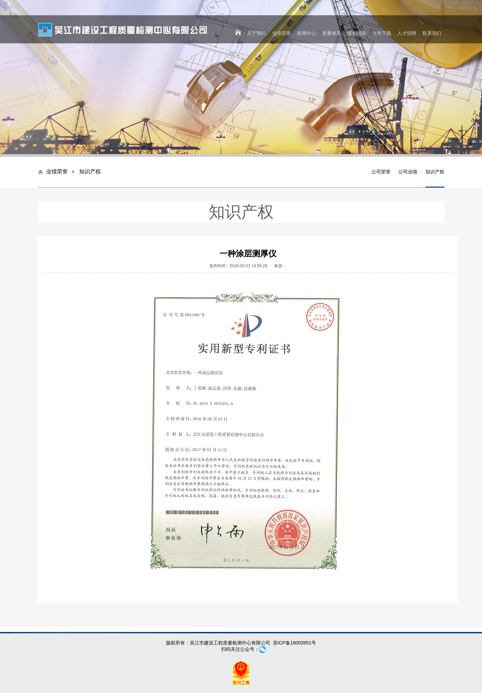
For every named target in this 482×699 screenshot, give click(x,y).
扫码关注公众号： (241, 649)
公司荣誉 (381, 171)
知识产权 (434, 171)
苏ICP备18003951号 (294, 642)
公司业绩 (407, 171)
